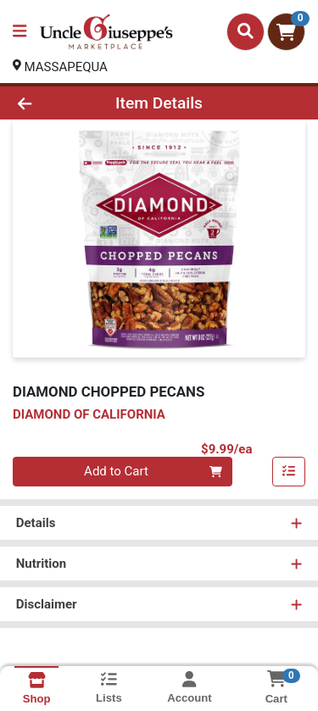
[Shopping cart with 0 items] (286, 32)
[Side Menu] (19, 32)
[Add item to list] (289, 472)
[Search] (245, 31)
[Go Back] (49, 103)
